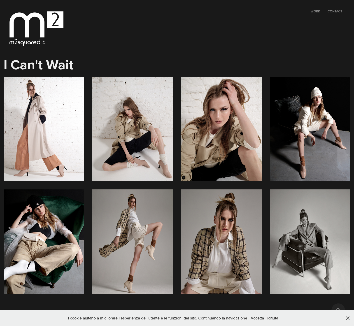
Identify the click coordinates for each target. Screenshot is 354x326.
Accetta (257, 318)
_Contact (334, 11)
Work (315, 11)
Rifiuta (272, 318)
